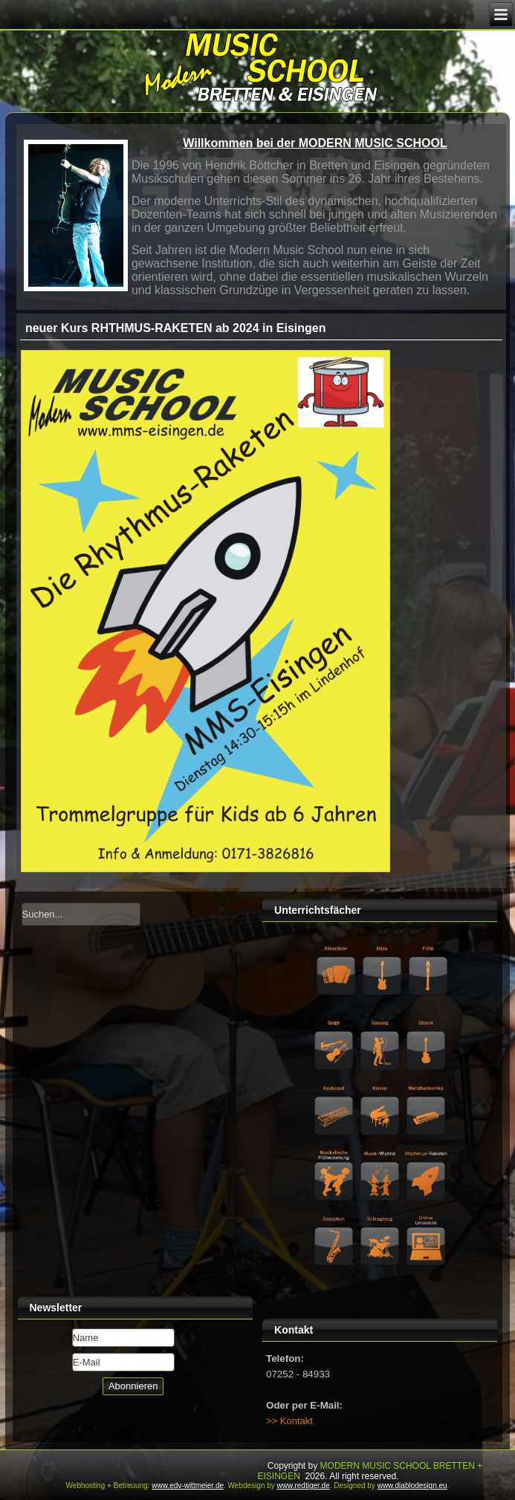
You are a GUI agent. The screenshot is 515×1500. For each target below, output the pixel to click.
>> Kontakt (289, 1420)
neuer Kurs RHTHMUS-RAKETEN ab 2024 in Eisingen (175, 328)
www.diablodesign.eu (412, 1485)
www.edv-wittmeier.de (188, 1485)
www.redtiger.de (303, 1485)
